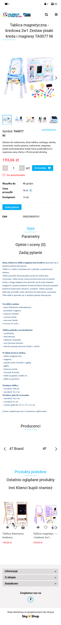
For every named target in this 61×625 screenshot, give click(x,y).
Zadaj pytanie (12, 207)
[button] (54, 4)
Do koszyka (42, 168)
